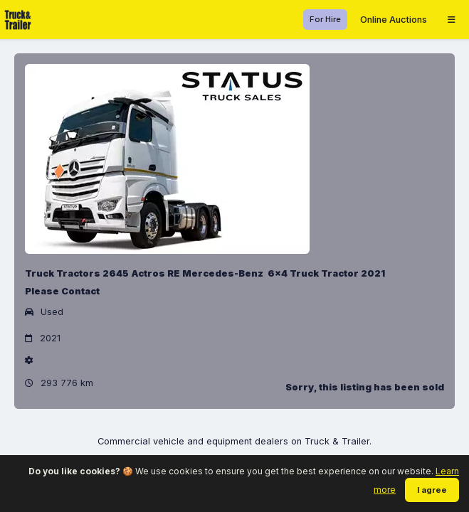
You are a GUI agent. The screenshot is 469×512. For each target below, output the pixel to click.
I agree (432, 490)
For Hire (325, 19)
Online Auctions (393, 19)
